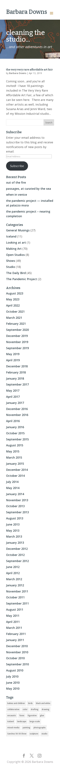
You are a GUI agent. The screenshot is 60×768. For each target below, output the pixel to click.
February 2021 (16, 324)
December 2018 (17, 366)
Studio (10, 267)
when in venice (16, 194)
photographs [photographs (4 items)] (40, 727)
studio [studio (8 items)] (44, 733)
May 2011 (12, 616)
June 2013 (13, 524)
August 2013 (14, 518)
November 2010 (17, 652)
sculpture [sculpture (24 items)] (34, 733)
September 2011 (17, 603)
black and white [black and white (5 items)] (43, 703)
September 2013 (17, 512)
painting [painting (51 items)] (26, 727)
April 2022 (13, 305)
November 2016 (17, 415)
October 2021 (15, 311)
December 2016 (17, 409)
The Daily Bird (16, 273)
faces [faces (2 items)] (21, 715)
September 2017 (17, 384)
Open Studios (15, 255)
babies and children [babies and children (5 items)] (16, 703)
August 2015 (14, 445)
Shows (10, 261)
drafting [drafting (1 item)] (34, 709)
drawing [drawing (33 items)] (45, 709)
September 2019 (17, 348)
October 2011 (15, 597)
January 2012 (15, 585)
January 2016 (15, 427)
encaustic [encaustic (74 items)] (11, 715)
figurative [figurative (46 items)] (32, 715)
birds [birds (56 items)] (30, 703)
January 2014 (15, 494)
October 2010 (15, 658)
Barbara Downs (17, 73)
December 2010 (17, 646)
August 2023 (14, 293)
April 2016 (13, 421)
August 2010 (14, 670)
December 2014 (17, 470)
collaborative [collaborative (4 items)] (13, 709)
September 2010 (17, 664)
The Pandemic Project (21, 279)
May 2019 (12, 354)
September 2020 (17, 330)
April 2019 (13, 360)
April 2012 (13, 573)
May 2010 (12, 688)
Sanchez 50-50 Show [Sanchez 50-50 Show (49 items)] (16, 733)
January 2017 (15, 403)
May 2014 (12, 488)
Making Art (14, 249)
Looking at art (16, 242)
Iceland (11, 236)
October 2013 (15, 506)
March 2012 (14, 579)
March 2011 (14, 628)
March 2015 (14, 457)
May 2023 (12, 299)
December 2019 (17, 336)
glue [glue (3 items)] (42, 715)
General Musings (18, 230)
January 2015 (15, 463)
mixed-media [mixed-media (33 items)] (13, 727)
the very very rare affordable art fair (29, 69)
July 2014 (12, 482)
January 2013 (15, 543)
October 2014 (15, 476)
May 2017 (12, 390)
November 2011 (17, 591)
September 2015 (17, 439)
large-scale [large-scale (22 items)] (35, 721)
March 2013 (14, 536)
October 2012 (15, 555)
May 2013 (12, 530)
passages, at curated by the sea (28, 189)
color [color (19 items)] (25, 709)
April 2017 (13, 397)
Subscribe (17, 166)
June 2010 (13, 682)
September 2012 (17, 561)
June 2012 (13, 567)
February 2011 (16, 634)
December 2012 (17, 549)
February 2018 (16, 372)
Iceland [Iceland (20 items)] (10, 721)
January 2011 (15, 640)
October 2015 (15, 433)
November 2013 (17, 500)
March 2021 (14, 318)
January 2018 (15, 378)
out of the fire (16, 182)
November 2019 (17, 342)
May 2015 (12, 451)
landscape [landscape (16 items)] (21, 721)
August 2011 (14, 609)
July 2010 (12, 676)
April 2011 (13, 622)
